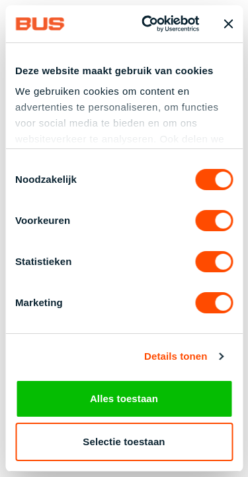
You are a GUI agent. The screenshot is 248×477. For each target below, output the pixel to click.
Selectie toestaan (124, 441)
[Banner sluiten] (228, 23)
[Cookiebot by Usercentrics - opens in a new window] (148, 23)
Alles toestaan (124, 398)
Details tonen (175, 357)
